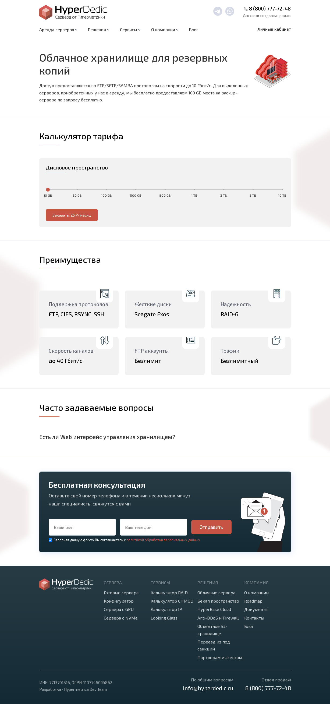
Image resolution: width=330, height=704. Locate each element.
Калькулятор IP (166, 609)
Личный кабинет (274, 28)
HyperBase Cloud (214, 609)
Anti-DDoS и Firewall (218, 617)
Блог (193, 29)
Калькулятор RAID (169, 592)
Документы (256, 609)
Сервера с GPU (119, 609)
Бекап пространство (218, 600)
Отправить (211, 527)
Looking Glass (164, 617)
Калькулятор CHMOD (172, 600)
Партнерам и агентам (219, 657)
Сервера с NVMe (121, 617)
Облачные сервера (216, 592)
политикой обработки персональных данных (163, 540)
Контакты (254, 617)
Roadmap (253, 600)
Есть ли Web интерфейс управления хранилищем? (107, 436)
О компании (256, 592)
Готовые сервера (121, 592)
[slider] (48, 190)
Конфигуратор (119, 600)
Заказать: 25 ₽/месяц (71, 215)
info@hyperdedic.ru (208, 688)
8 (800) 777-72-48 (270, 8)
